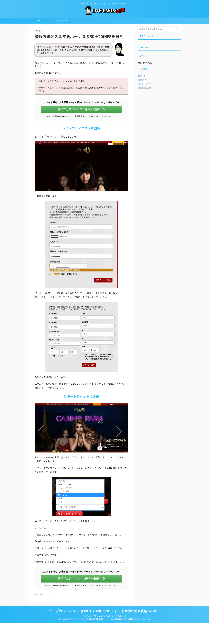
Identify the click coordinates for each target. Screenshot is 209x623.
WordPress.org (144, 87)
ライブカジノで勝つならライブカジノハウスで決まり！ (104, 616)
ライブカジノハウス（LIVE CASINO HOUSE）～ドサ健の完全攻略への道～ (104, 611)
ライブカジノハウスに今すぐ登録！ (81, 109)
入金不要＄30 (62, 20)
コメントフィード (146, 84)
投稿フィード (144, 80)
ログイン (142, 76)
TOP (39, 20)
